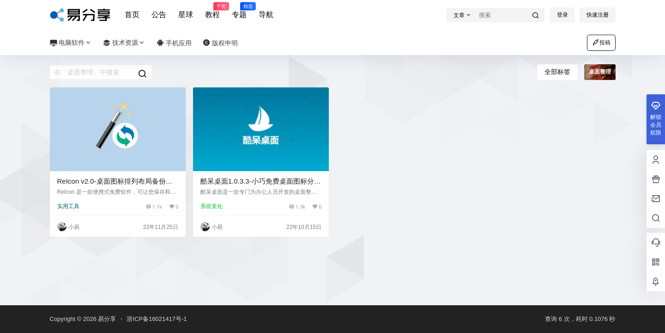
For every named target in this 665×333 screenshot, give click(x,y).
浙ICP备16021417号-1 (157, 318)
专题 (239, 10)
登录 (562, 15)
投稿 (601, 42)
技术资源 (124, 43)
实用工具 (68, 206)
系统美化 (211, 206)
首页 (132, 14)
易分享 (106, 318)
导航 (266, 14)
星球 (185, 14)
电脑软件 (71, 43)
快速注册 (597, 15)
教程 (212, 10)
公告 (158, 14)
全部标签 (557, 71)
